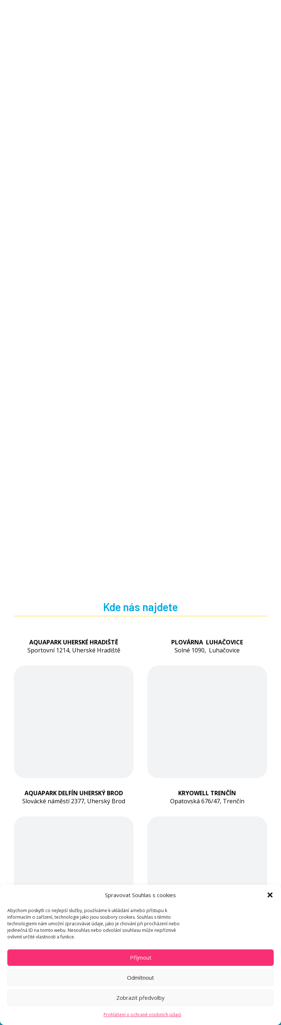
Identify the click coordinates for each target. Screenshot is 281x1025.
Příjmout (140, 957)
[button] (270, 895)
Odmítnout (140, 977)
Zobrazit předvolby (140, 997)
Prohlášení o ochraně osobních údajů (142, 1014)
